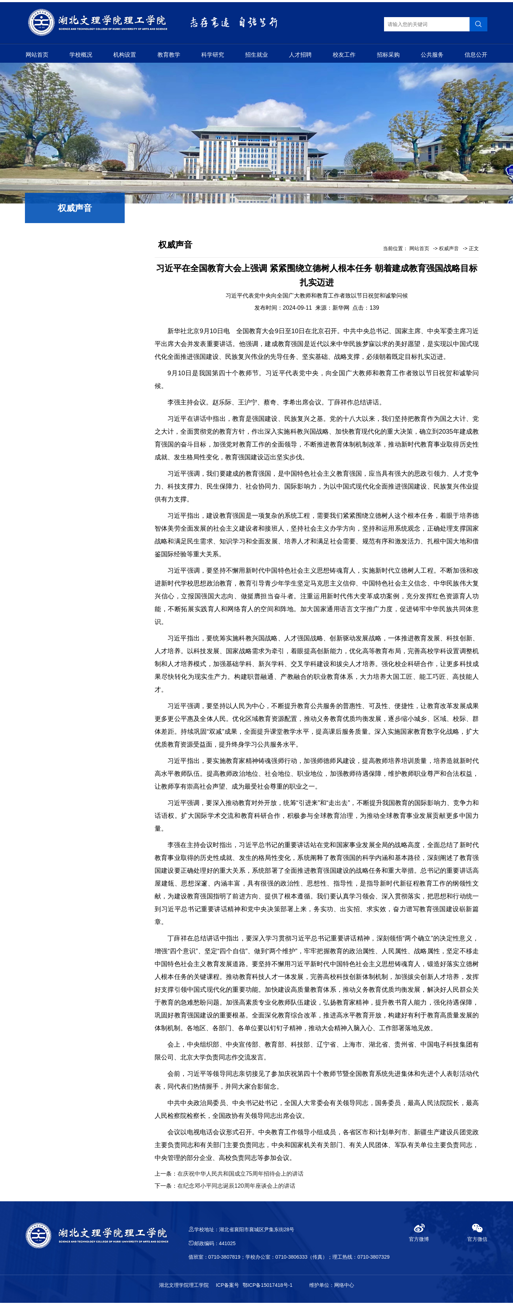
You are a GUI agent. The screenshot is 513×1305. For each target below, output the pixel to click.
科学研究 (212, 54)
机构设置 (124, 54)
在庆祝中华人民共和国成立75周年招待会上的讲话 (240, 1176)
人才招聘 (300, 54)
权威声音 (449, 250)
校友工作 (344, 54)
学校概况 (80, 54)
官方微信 (477, 1234)
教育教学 (168, 54)
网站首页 (37, 54)
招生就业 (256, 54)
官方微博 (419, 1234)
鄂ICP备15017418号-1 (267, 1287)
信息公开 (476, 54)
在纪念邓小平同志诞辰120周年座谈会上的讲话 (236, 1188)
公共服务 (432, 54)
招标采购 (388, 54)
